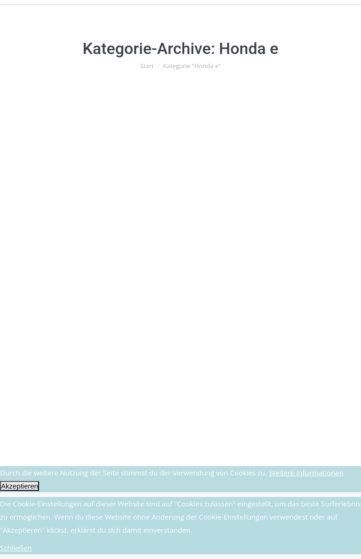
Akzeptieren (19, 486)
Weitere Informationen (306, 472)
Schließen (16, 547)
